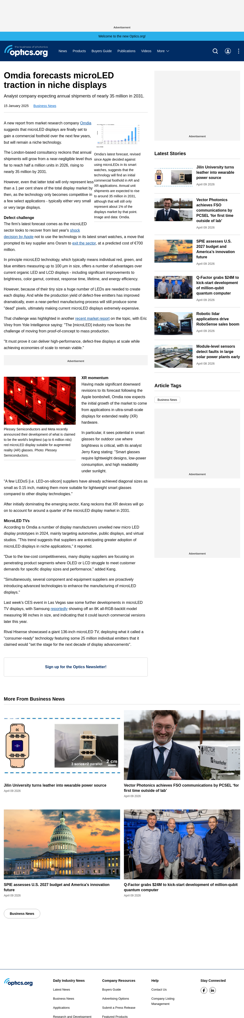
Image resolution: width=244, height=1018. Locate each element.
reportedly (59, 609)
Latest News (61, 989)
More (163, 51)
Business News (44, 106)
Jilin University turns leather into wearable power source (215, 172)
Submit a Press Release (118, 1007)
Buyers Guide (102, 51)
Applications (61, 1007)
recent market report (92, 318)
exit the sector (84, 243)
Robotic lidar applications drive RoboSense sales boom (217, 319)
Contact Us (159, 989)
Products (79, 51)
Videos (146, 51)
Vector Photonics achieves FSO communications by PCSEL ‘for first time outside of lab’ (214, 210)
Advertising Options (115, 998)
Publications (126, 51)
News (63, 51)
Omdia (85, 123)
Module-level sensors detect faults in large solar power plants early (218, 351)
